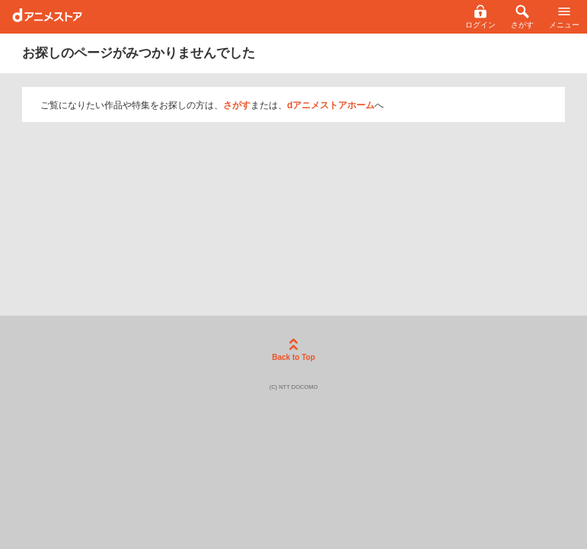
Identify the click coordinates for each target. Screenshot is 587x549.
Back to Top (293, 350)
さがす (236, 105)
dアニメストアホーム (331, 105)
